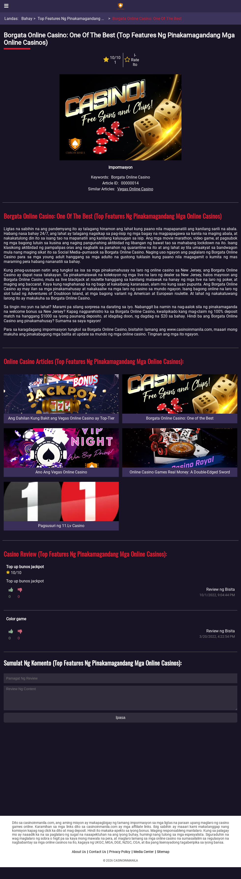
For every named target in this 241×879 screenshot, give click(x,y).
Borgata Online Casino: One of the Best (146, 18)
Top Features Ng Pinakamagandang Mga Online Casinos (87, 18)
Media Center (144, 852)
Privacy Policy (119, 852)
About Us (79, 852)
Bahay (26, 18)
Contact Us (97, 852)
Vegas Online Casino (135, 189)
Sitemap (163, 852)
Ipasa (120, 717)
